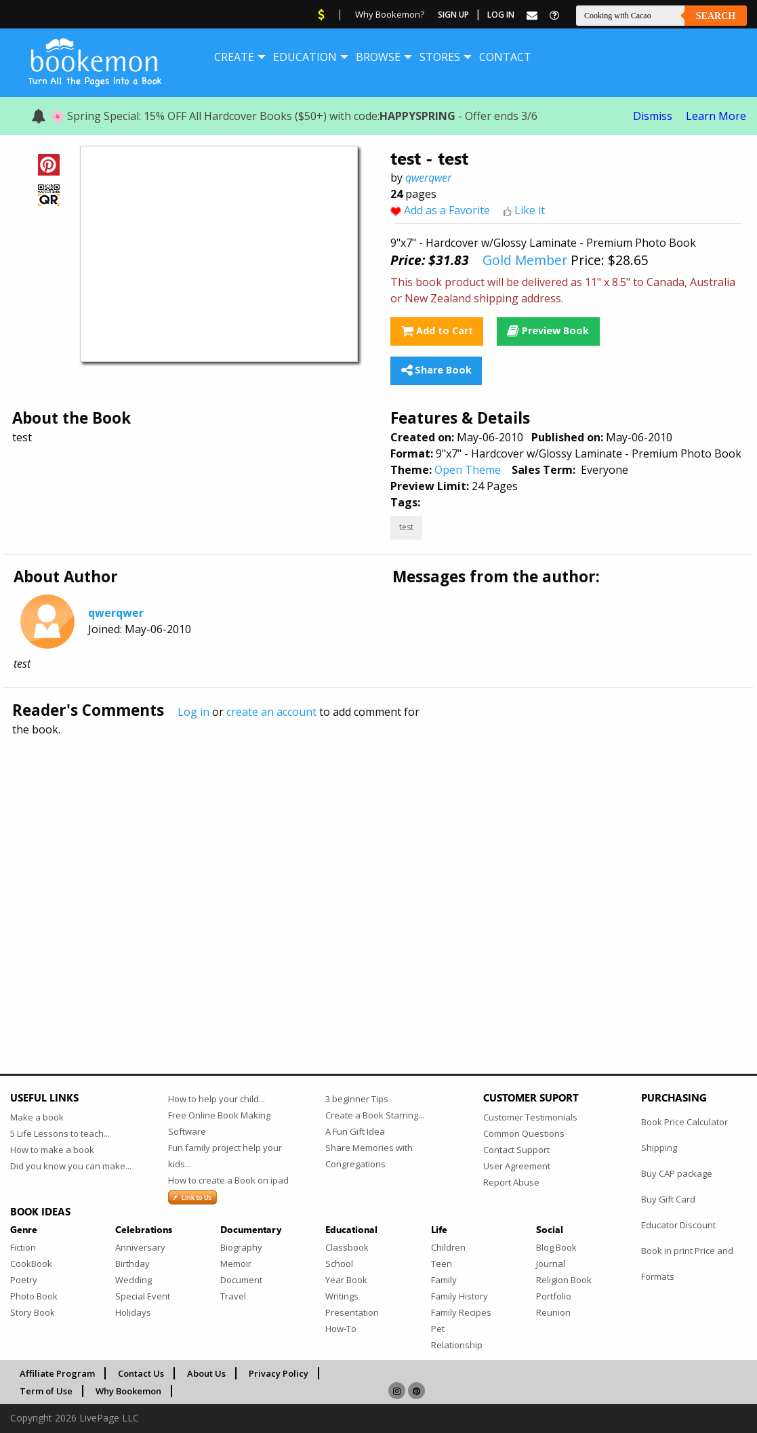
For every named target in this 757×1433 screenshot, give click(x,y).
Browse (378, 56)
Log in (193, 711)
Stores (440, 56)
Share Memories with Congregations (369, 1156)
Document (241, 1280)
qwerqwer (428, 177)
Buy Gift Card (668, 1199)
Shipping (659, 1148)
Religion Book (564, 1280)
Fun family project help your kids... (225, 1156)
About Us (206, 1373)
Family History (459, 1296)
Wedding (133, 1280)
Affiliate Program (57, 1373)
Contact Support (516, 1150)
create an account (271, 711)
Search (715, 16)
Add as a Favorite (447, 210)
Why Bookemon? (389, 14)
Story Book (32, 1312)
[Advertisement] (378, 876)
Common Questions (524, 1133)
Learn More (716, 115)
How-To (340, 1329)
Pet (438, 1329)
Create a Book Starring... (374, 1115)
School (339, 1263)
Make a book (37, 1117)
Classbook (347, 1247)
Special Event (142, 1296)
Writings (342, 1296)
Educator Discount (678, 1225)
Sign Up (453, 14)
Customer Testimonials (530, 1117)
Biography (241, 1247)
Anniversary (140, 1247)
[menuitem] (234, 56)
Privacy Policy (278, 1373)
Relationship (457, 1345)
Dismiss (652, 115)
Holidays (133, 1312)
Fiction (23, 1247)
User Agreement (516, 1166)
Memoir (235, 1263)
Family (444, 1280)
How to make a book (52, 1150)
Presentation (352, 1312)
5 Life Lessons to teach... (60, 1133)
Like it (529, 210)
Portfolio (553, 1296)
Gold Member (525, 260)
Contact (505, 56)
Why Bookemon (128, 1391)
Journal (550, 1263)
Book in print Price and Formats (687, 1264)
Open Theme (467, 469)
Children (448, 1247)
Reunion (553, 1312)
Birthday (132, 1263)
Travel (233, 1296)
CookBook (31, 1263)
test (406, 527)
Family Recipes (461, 1312)
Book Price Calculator (684, 1122)
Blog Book (556, 1247)
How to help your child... (216, 1099)
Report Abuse (511, 1182)
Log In (500, 14)
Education (305, 56)
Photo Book (34, 1296)
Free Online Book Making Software (219, 1123)
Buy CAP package (676, 1173)
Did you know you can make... (70, 1166)
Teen (441, 1263)
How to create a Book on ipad (228, 1180)
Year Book (346, 1280)
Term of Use (46, 1391)
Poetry (23, 1280)
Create (234, 56)
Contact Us (141, 1373)
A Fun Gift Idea (355, 1131)
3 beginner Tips (356, 1099)
